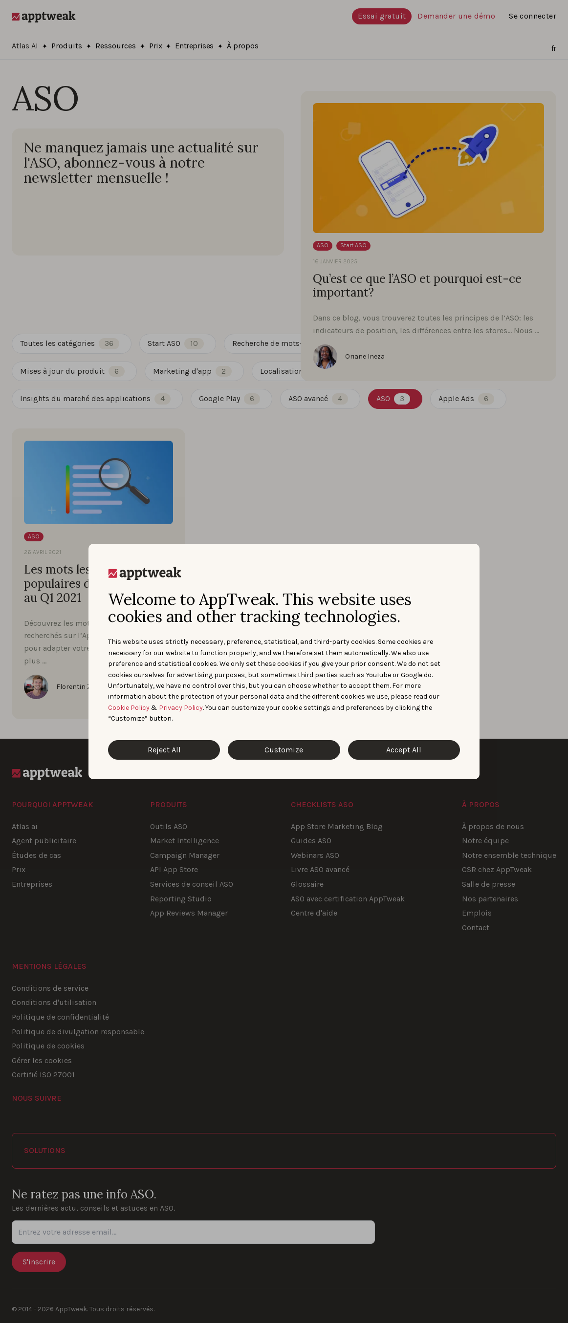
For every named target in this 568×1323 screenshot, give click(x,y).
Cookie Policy (129, 708)
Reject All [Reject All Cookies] (164, 749)
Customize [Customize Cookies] (283, 749)
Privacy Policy (181, 708)
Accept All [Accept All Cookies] (403, 749)
